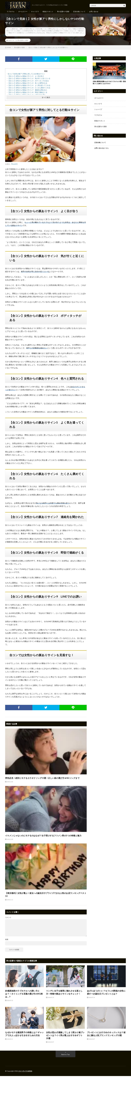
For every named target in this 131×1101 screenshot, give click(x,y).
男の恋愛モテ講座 (63, 11)
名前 (6, 939)
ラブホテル (10, 11)
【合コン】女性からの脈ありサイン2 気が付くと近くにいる (29, 78)
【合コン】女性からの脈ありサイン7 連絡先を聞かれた (27, 90)
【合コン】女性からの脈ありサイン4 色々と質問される (27, 83)
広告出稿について (79, 11)
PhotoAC (14, 164)
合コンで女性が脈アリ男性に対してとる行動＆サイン (26, 74)
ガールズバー (22, 11)
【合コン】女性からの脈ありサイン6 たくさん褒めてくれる (29, 88)
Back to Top (65, 1054)
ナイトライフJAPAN (25, 1071)
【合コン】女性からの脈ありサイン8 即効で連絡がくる (27, 92)
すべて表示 (46, 97)
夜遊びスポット (48, 11)
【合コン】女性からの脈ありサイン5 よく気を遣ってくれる (29, 85)
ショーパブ (98, 109)
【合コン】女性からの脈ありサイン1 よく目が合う (26, 76)
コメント (8, 917)
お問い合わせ (93, 11)
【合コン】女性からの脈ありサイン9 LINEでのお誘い (27, 94)
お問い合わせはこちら (101, 148)
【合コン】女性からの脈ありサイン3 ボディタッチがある (28, 81)
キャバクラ (35, 11)
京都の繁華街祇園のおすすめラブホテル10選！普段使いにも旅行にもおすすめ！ (109, 82)
